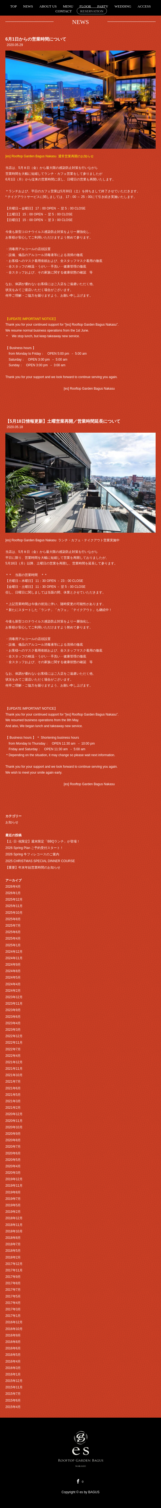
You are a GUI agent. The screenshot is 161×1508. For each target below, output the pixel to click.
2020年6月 (13, 1153)
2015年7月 (13, 1394)
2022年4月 (13, 1056)
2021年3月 (13, 1101)
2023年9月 (13, 1010)
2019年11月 (14, 1185)
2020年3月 (13, 1173)
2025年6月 (13, 932)
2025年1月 (13, 945)
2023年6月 (13, 1017)
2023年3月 (13, 1030)
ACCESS (144, 6)
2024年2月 (13, 991)
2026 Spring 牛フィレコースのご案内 (32, 854)
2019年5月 (13, 1205)
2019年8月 (13, 1192)
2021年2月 (13, 1107)
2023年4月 (13, 1023)
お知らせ (11, 822)
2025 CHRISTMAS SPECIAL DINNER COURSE (40, 861)
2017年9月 (13, 1277)
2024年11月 (14, 958)
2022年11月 (14, 1042)
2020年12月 (14, 1114)
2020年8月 (13, 1140)
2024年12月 (14, 952)
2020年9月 (13, 1134)
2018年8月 (13, 1238)
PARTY (102, 6)
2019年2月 (13, 1212)
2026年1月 (13, 893)
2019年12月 (14, 1179)
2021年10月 (14, 1075)
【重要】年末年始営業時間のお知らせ (32, 867)
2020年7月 (13, 1146)
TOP (13, 6)
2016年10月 (14, 1329)
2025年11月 (14, 906)
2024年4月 (13, 984)
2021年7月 (13, 1081)
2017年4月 (13, 1303)
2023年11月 (14, 1003)
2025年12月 (14, 899)
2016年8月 (13, 1342)
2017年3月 (13, 1309)
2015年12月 (14, 1381)
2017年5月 (13, 1296)
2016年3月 (13, 1368)
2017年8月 (13, 1283)
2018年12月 (14, 1218)
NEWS (28, 6)
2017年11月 (14, 1270)
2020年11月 (14, 1121)
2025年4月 (13, 938)
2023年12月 (14, 997)
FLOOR (85, 6)
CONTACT (63, 11)
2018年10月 (14, 1231)
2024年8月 (13, 971)
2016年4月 (13, 1361)
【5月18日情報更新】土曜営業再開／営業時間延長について (62, 421)
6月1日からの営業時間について (35, 39)
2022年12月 (14, 1036)
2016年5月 (13, 1355)
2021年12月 (14, 1062)
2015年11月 (14, 1387)
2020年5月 (13, 1160)
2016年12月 (14, 1322)
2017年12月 (14, 1264)
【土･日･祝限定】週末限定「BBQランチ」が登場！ (42, 841)
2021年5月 (13, 1095)
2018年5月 (13, 1251)
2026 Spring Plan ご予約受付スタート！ (34, 848)
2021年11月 (14, 1068)
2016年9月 (13, 1335)
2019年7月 (13, 1199)
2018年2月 (13, 1257)
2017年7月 (13, 1290)
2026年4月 (13, 886)
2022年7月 (13, 1049)
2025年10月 (14, 913)
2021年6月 (13, 1088)
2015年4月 (13, 1407)
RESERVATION (91, 11)
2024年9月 (13, 964)
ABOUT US (48, 6)
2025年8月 (13, 919)
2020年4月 (13, 1166)
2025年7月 (13, 925)
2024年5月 (13, 977)
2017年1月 (13, 1316)
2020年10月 (14, 1127)
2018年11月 (14, 1225)
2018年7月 (13, 1244)
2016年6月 (13, 1348)
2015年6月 (13, 1400)
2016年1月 (13, 1374)
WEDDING (122, 6)
